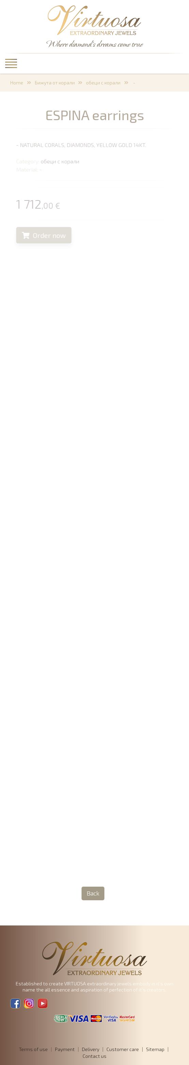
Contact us (94, 1056)
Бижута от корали (55, 82)
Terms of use (33, 1049)
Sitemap (155, 1049)
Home (16, 82)
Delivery (90, 1049)
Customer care (122, 1049)
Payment (65, 1049)
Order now (46, 235)
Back (93, 893)
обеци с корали (103, 82)
